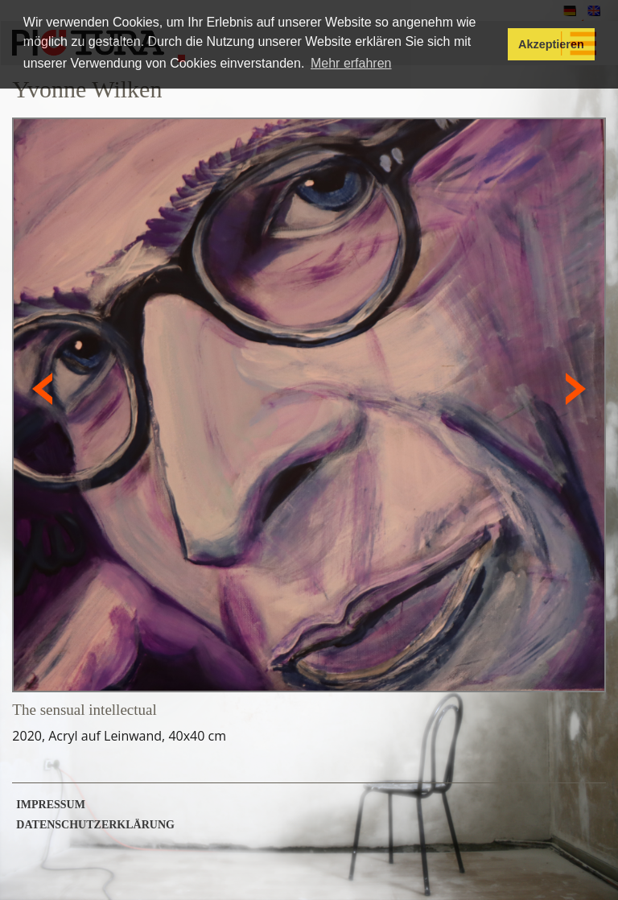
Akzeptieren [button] (551, 44)
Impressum (50, 805)
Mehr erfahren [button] (351, 63)
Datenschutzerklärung (95, 825)
